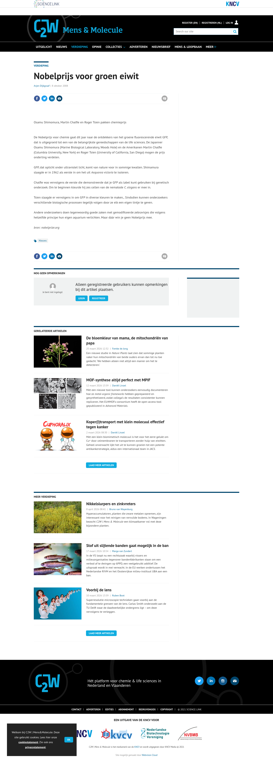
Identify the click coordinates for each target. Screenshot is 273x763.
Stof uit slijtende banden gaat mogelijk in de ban (127, 545)
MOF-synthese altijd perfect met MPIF (118, 379)
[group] (210, 46)
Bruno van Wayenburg (120, 509)
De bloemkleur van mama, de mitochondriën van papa (127, 340)
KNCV (136, 746)
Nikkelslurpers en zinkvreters (111, 503)
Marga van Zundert (122, 551)
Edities (109, 709)
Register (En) (190, 22)
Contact (76, 709)
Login (81, 298)
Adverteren (93, 709)
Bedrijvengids (147, 709)
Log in (229, 22)
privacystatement (35, 747)
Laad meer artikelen (101, 465)
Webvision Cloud (149, 755)
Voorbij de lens (99, 589)
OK (68, 739)
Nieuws (43, 240)
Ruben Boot (118, 595)
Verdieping (41, 65)
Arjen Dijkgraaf (41, 85)
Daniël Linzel (119, 385)
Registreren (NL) (212, 22)
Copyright (167, 709)
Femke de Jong (120, 348)
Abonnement (126, 709)
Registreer (98, 298)
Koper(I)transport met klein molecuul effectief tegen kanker (125, 424)
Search (235, 31)
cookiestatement (28, 742)
